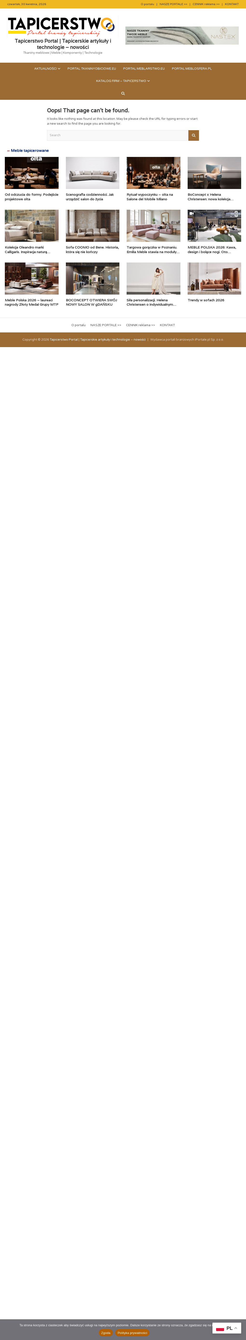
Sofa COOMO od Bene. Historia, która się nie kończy (92, 249)
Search (193, 135)
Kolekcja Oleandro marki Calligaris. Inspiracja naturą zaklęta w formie (26, 251)
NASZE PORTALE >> (173, 4)
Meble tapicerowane (30, 150)
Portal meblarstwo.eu (144, 69)
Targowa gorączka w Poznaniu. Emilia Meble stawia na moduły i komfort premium (152, 251)
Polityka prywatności (132, 1333)
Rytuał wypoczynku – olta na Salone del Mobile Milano (150, 196)
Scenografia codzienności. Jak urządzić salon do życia (90, 196)
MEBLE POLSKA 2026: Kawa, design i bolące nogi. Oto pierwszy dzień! (212, 251)
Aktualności (45, 69)
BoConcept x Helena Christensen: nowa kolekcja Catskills (209, 198)
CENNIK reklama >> (206, 4)
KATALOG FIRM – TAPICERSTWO (121, 81)
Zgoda (105, 1333)
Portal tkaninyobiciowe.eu (92, 69)
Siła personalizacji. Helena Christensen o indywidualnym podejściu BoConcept (150, 304)
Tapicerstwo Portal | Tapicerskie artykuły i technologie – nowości (63, 44)
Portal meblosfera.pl (192, 69)
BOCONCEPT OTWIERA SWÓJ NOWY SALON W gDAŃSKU (91, 302)
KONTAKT (232, 4)
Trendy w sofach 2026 (206, 300)
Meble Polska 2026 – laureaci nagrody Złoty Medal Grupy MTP (31, 302)
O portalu (147, 4)
